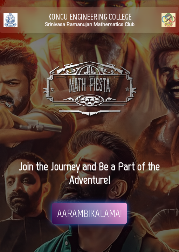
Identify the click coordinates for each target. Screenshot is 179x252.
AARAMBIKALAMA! (89, 213)
